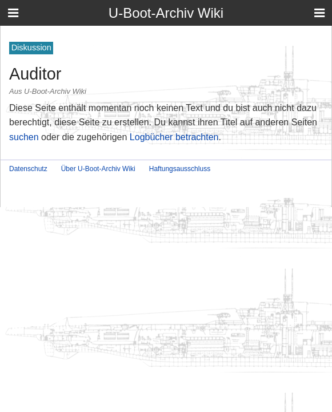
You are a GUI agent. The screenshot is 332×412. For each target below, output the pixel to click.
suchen (24, 137)
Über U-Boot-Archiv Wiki (98, 169)
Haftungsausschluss (179, 169)
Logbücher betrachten (174, 137)
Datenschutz (28, 169)
